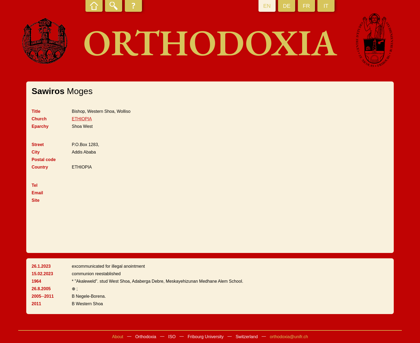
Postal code (44, 159)
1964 (36, 281)
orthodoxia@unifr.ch (289, 336)
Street (38, 144)
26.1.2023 (41, 266)
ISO (172, 336)
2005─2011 (43, 296)
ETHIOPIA (82, 119)
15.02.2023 (42, 273)
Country (40, 167)
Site (35, 200)
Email (37, 193)
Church (39, 119)
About (117, 336)
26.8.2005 (41, 288)
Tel (35, 185)
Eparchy (40, 126)
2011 (36, 303)
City (36, 152)
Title (36, 111)
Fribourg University (206, 336)
